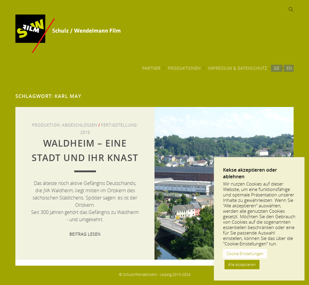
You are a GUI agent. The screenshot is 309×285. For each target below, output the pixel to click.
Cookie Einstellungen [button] (245, 253)
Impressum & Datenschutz (237, 68)
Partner (151, 68)
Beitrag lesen (85, 234)
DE (276, 68)
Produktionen (184, 68)
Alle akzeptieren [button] (242, 264)
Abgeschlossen (79, 125)
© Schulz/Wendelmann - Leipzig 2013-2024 (154, 274)
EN (289, 68)
